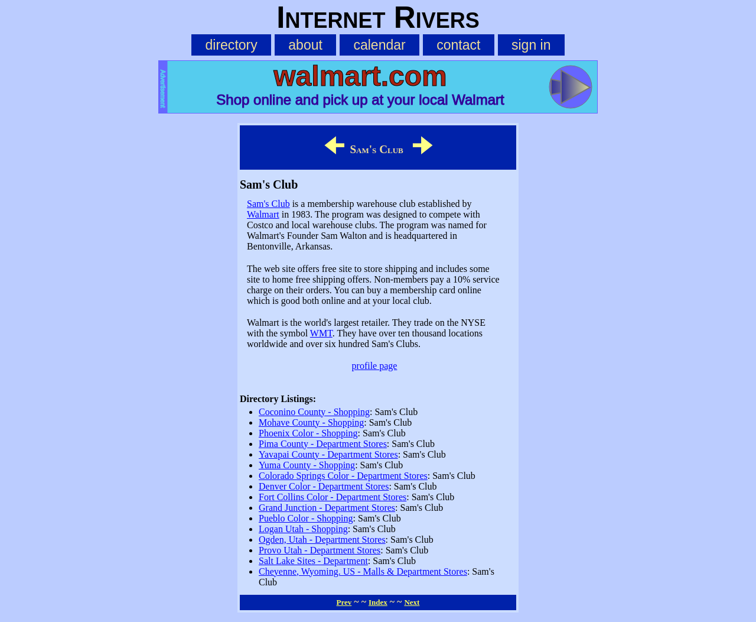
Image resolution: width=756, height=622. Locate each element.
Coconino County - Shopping (314, 412)
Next (411, 602)
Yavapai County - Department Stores (328, 454)
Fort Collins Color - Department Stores (332, 497)
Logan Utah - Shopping (303, 529)
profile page (374, 366)
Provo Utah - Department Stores (319, 550)
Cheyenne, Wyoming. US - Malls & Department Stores (363, 571)
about (305, 45)
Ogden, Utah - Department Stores (322, 539)
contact (458, 45)
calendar (379, 45)
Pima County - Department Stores (323, 444)
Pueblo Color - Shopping (306, 518)
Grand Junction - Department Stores (327, 508)
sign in (531, 45)
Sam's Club (268, 204)
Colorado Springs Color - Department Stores (343, 476)
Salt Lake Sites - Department (313, 561)
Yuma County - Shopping (307, 465)
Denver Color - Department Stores (324, 486)
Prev (344, 602)
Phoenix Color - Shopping (308, 433)
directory (231, 45)
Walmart (263, 214)
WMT (321, 333)
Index (378, 602)
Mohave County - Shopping (311, 422)
